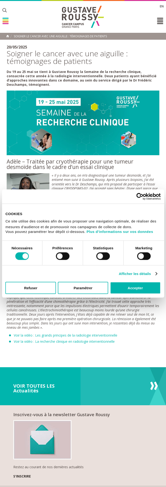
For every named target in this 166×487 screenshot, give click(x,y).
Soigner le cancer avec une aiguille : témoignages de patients (60, 36)
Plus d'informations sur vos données (120, 232)
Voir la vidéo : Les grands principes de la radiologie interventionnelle (65, 335)
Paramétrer (83, 288)
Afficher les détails (135, 273)
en (162, 6)
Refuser (30, 288)
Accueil (7, 36)
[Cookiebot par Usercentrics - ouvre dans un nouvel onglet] (140, 196)
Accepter (135, 288)
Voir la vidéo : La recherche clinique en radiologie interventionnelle (64, 341)
